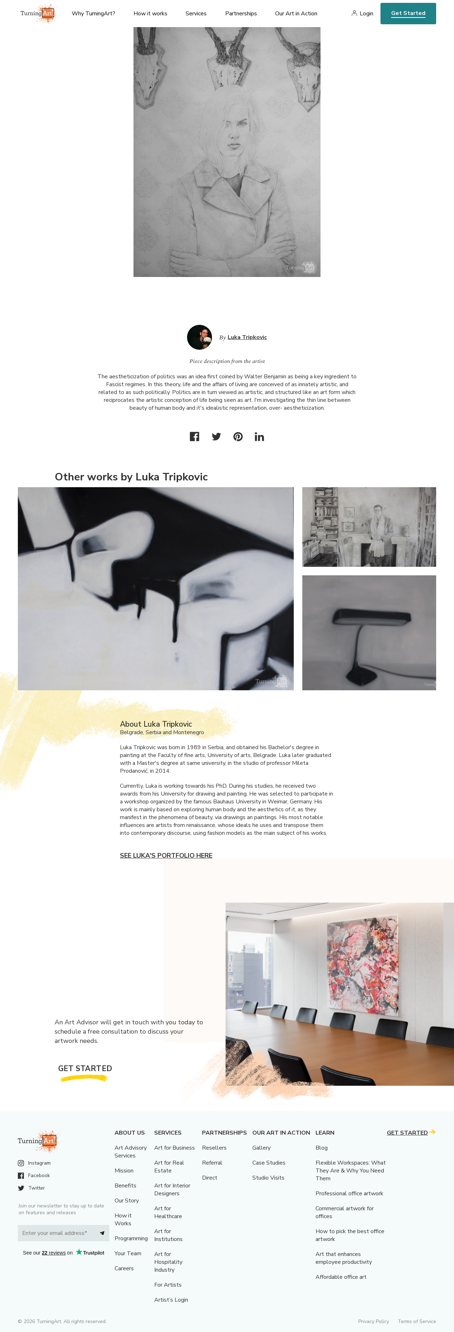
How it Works (123, 1219)
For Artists (168, 1285)
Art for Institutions (168, 1235)
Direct (209, 1178)
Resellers (214, 1148)
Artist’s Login (171, 1300)
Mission (124, 1171)
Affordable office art (341, 1277)
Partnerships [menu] (241, 13)
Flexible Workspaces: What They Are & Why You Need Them (351, 1170)
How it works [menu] (150, 13)
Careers (124, 1268)
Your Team (128, 1253)
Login (366, 13)
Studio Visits (268, 1178)
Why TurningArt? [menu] (93, 13)
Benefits (125, 1186)
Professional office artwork (349, 1193)
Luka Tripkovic (247, 337)
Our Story (127, 1201)
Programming (131, 1238)
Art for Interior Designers (172, 1189)
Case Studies (269, 1163)
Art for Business (174, 1148)
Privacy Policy (373, 1321)
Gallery (261, 1148)
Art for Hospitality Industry (168, 1262)
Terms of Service (417, 1321)
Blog (322, 1148)
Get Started (408, 13)
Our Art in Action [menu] (296, 13)
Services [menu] (196, 13)
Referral (212, 1163)
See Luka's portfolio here (166, 855)
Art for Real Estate (169, 1167)
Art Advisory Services (131, 1152)
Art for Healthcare (168, 1212)
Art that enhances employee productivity (344, 1258)
